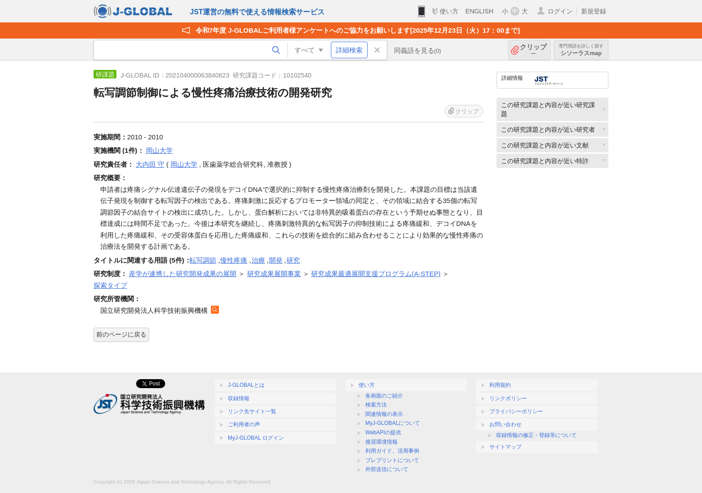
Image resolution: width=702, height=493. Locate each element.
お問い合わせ (505, 424)
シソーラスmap (581, 49)
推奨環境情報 (381, 442)
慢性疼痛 (233, 260)
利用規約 (500, 385)
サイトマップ (505, 447)
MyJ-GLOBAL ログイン (256, 438)
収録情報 (238, 398)
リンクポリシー (508, 398)
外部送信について (386, 469)
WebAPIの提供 (383, 432)
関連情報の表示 (384, 414)
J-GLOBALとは (246, 385)
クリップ (533, 50)
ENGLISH (479, 11)
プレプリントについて (392, 460)
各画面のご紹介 (384, 396)
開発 (276, 260)
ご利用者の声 (244, 424)
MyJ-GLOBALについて (392, 423)
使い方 (449, 11)
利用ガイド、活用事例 (392, 451)
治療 (258, 260)
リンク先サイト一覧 (252, 411)
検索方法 (376, 405)
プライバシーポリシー (516, 411)
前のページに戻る (121, 334)
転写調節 (202, 260)
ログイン (560, 11)
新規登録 (593, 11)
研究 (293, 260)
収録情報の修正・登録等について (536, 435)
